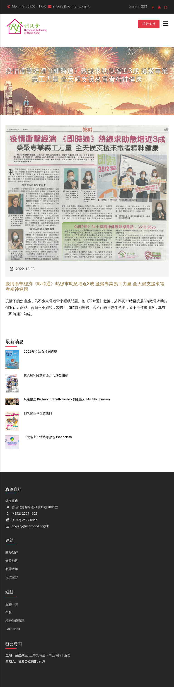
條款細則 (11, 560)
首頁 (87, 86)
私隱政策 (11, 569)
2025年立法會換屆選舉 (40, 351)
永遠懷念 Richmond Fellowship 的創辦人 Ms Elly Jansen (67, 399)
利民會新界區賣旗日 (38, 413)
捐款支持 (148, 24)
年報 (8, 612)
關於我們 (11, 552)
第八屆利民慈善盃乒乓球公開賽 (46, 375)
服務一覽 (11, 604)
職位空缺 (11, 577)
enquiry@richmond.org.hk (27, 526)
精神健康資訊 (14, 620)
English (133, 6)
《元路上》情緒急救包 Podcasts (48, 437)
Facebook (12, 629)
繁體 (144, 6)
